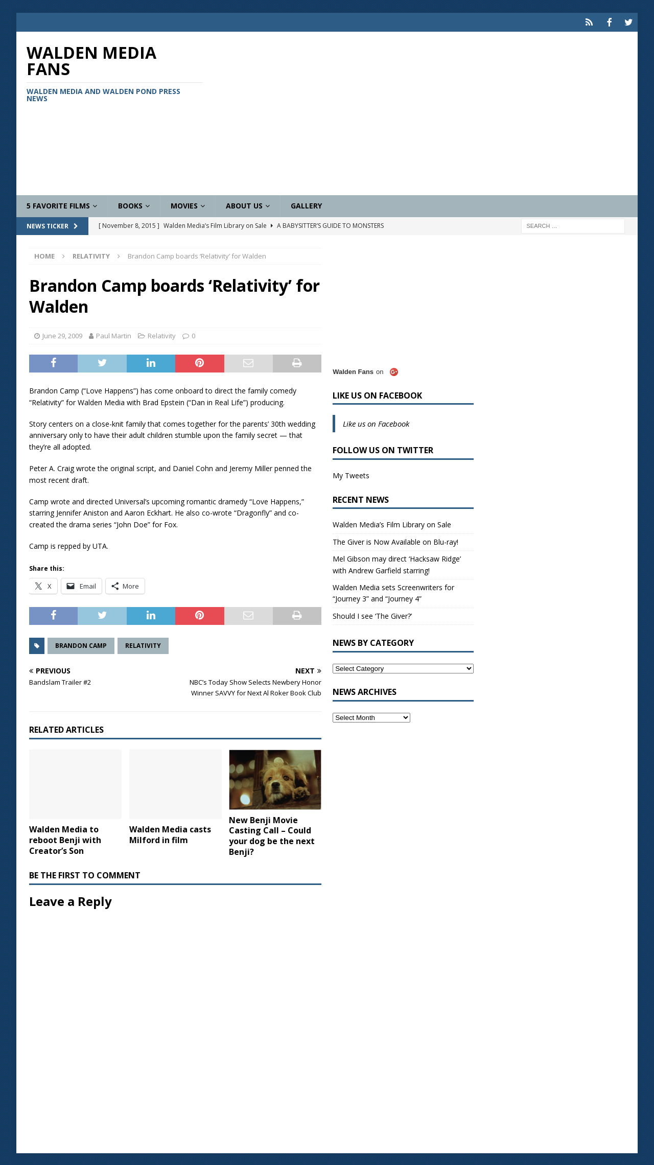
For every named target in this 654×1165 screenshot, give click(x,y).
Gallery (306, 204)
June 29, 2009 (62, 334)
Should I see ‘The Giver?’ (372, 614)
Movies (184, 204)
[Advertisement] (428, 112)
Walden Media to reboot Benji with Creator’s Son (65, 839)
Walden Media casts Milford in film (170, 834)
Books (130, 204)
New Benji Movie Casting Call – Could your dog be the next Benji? (272, 834)
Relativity (162, 334)
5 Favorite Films (58, 204)
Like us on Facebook (377, 394)
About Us (244, 204)
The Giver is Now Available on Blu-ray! (395, 540)
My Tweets (351, 474)
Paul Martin (113, 334)
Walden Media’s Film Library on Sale (392, 523)
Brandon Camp (81, 644)
